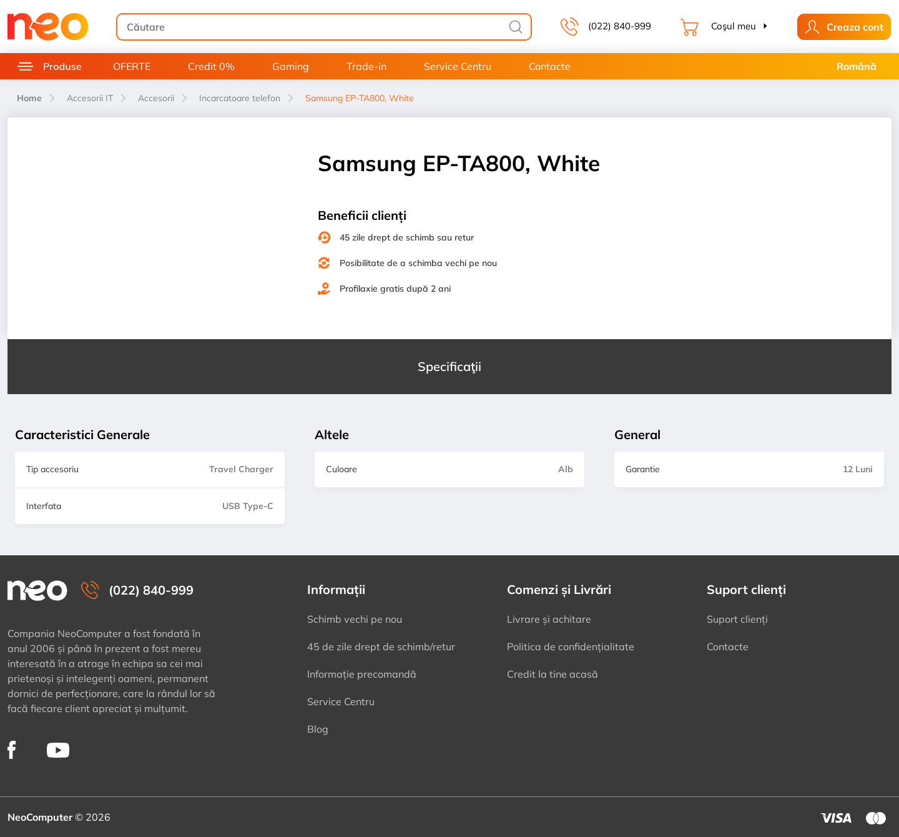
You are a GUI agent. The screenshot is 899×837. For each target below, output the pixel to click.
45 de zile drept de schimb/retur (381, 646)
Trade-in (366, 66)
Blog (317, 729)
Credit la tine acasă (552, 674)
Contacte (550, 66)
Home (29, 98)
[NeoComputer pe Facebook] (11, 750)
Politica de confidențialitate (570, 646)
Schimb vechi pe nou (354, 619)
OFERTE (131, 66)
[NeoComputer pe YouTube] (58, 749)
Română (857, 66)
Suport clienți (737, 619)
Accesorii (156, 98)
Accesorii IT (90, 98)
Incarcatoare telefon (239, 98)
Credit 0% (211, 66)
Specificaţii (449, 366)
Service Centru (457, 66)
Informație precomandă (361, 674)
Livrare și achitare (549, 619)
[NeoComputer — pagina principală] (37, 590)
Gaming (290, 66)
